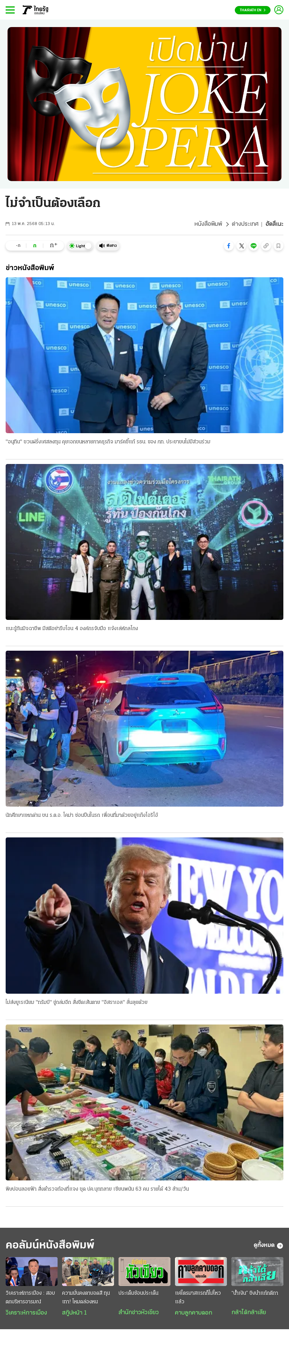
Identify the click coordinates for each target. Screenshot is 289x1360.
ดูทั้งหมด (268, 1245)
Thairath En (253, 10)
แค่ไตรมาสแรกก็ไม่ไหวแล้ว (198, 1297)
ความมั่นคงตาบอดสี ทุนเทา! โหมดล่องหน (86, 1297)
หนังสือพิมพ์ (208, 224)
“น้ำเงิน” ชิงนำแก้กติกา (254, 1293)
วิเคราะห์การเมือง (26, 1313)
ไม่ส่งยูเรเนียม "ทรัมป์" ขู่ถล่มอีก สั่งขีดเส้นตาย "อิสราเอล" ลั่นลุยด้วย (77, 1002)
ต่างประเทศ (245, 224)
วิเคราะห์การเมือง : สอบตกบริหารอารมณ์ (30, 1297)
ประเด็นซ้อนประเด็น (138, 1293)
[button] (229, 246)
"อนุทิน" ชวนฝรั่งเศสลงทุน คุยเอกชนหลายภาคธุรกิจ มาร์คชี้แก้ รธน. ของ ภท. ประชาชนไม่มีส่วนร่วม (108, 442)
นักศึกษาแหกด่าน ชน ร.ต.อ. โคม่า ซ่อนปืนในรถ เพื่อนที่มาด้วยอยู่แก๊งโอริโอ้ (82, 815)
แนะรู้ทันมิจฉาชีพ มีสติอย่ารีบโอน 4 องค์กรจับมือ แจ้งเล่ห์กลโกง (72, 629)
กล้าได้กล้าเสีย (248, 1313)
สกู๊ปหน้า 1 (74, 1313)
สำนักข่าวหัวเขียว (139, 1313)
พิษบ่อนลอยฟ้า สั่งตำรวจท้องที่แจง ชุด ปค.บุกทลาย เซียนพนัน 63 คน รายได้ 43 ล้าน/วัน (97, 1189)
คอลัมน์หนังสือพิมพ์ (50, 1245)
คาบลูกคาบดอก (193, 1313)
